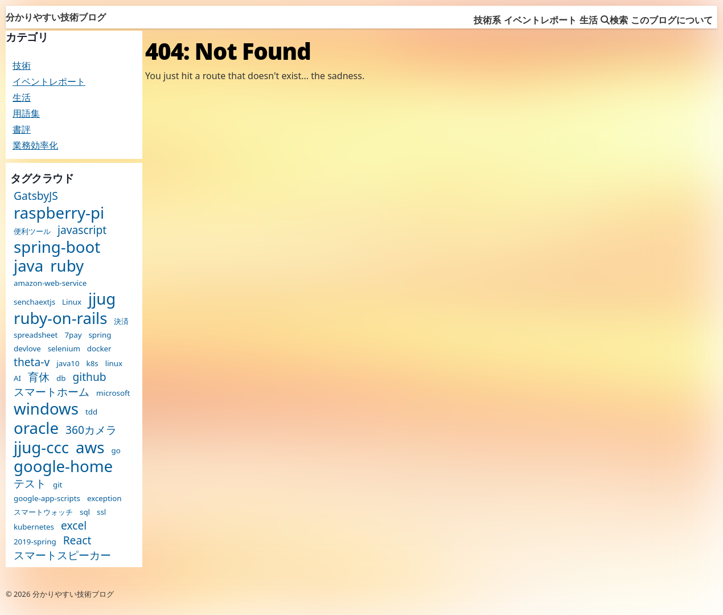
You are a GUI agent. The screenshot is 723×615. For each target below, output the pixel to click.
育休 (39, 376)
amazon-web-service (50, 283)
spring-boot (57, 247)
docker (99, 348)
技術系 (487, 20)
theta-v (32, 361)
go (115, 450)
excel (74, 525)
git (57, 485)
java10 (67, 363)
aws (90, 448)
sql (85, 512)
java (28, 266)
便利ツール (32, 231)
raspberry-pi (59, 213)
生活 (589, 20)
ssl (101, 512)
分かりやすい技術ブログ (56, 17)
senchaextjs (34, 302)
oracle (36, 428)
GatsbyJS (36, 195)
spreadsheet (35, 335)
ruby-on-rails (60, 318)
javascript (81, 229)
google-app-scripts (47, 498)
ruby (67, 266)
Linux (71, 302)
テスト (30, 483)
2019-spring (35, 542)
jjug (102, 299)
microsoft (113, 393)
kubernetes (34, 527)
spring (99, 335)
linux (113, 363)
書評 (22, 129)
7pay (72, 335)
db (60, 378)
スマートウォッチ (43, 512)
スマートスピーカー (62, 555)
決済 (121, 321)
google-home (63, 466)
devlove (27, 348)
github (89, 376)
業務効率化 (35, 145)
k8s (92, 363)
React (77, 540)
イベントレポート (540, 20)
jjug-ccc (41, 448)
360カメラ (91, 429)
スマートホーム (51, 391)
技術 (22, 65)
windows (46, 409)
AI (17, 378)
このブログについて (672, 20)
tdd (91, 412)
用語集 (26, 113)
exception (104, 498)
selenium (64, 348)
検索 (614, 20)
